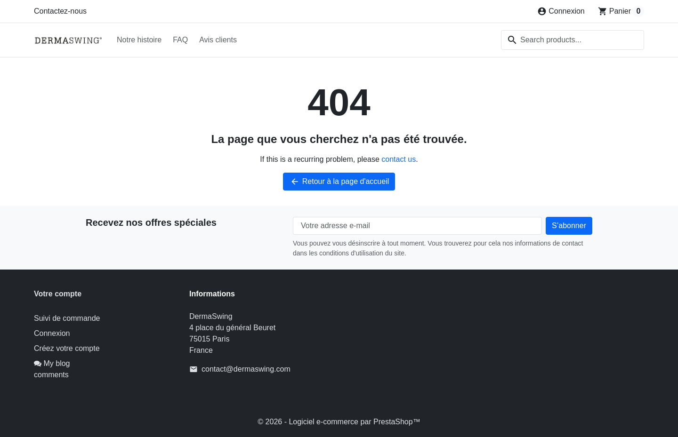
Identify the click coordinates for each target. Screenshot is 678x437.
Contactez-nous (60, 11)
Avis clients (218, 40)
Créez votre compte (67, 348)
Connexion (52, 333)
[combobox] (572, 40)
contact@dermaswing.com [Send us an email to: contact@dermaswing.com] (246, 369)
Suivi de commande (67, 318)
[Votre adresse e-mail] (417, 226)
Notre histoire (139, 40)
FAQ (180, 40)
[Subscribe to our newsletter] (569, 226)
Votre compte (57, 294)
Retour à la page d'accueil (339, 181)
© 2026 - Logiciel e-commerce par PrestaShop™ (339, 422)
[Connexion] (561, 11)
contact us (398, 159)
